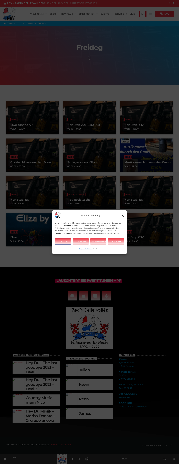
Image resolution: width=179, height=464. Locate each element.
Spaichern (116, 245)
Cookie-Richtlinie (85, 253)
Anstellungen (99, 245)
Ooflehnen (81, 245)
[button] (122, 219)
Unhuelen (63, 245)
